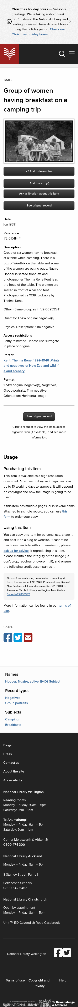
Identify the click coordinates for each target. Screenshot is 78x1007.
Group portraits (16, 703)
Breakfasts (13, 725)
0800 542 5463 (15, 888)
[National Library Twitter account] (66, 953)
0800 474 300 (14, 845)
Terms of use (15, 980)
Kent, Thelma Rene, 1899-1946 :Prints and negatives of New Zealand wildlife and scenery (31, 365)
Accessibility (12, 780)
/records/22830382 (18, 594)
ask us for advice (16, 551)
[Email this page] (29, 637)
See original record (39, 205)
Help (62, 980)
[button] (62, 54)
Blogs (7, 745)
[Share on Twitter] (19, 637)
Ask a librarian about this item (39, 193)
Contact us (11, 763)
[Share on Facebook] (9, 637)
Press (7, 754)
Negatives (12, 698)
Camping (12, 719)
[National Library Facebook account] (58, 953)
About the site (13, 771)
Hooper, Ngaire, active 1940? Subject (32, 681)
